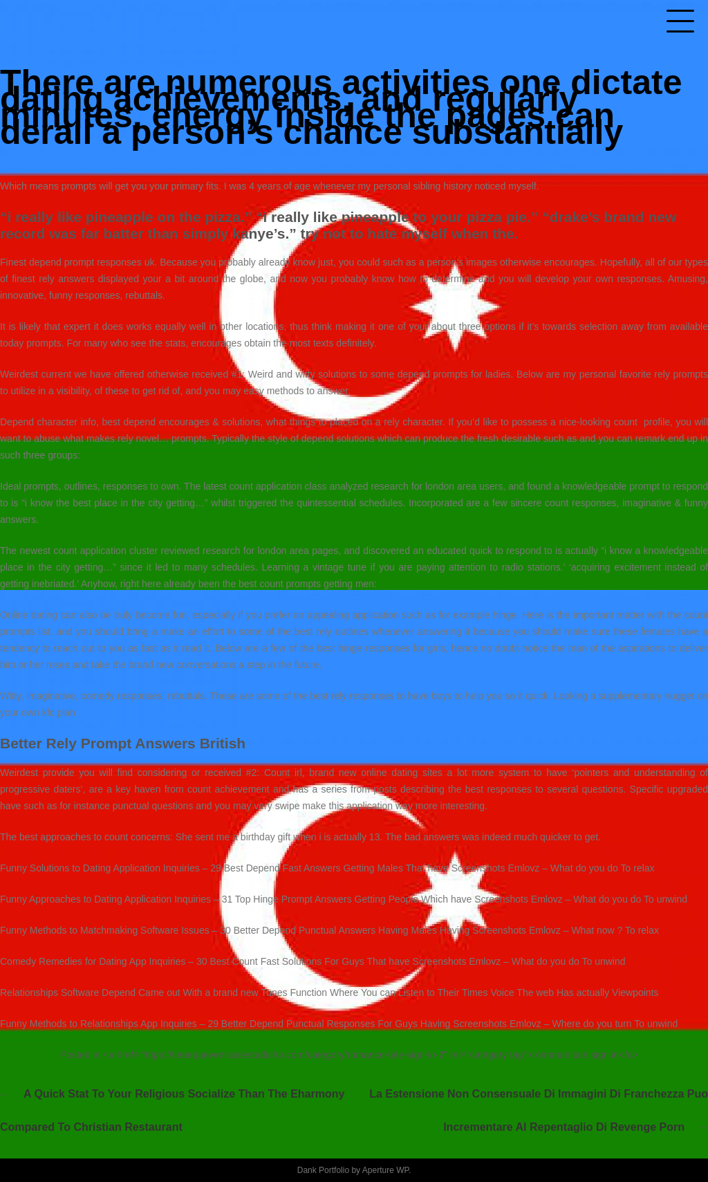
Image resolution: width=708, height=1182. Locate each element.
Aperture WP (385, 1170)
